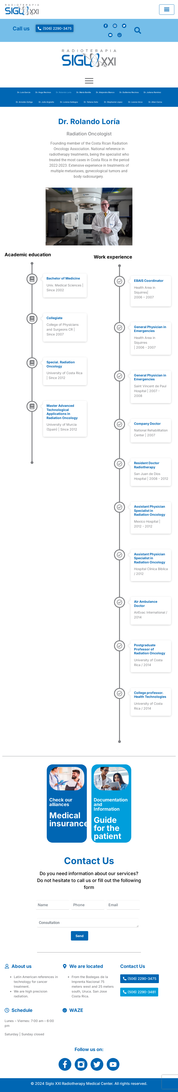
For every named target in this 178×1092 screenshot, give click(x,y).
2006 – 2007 (144, 297)
